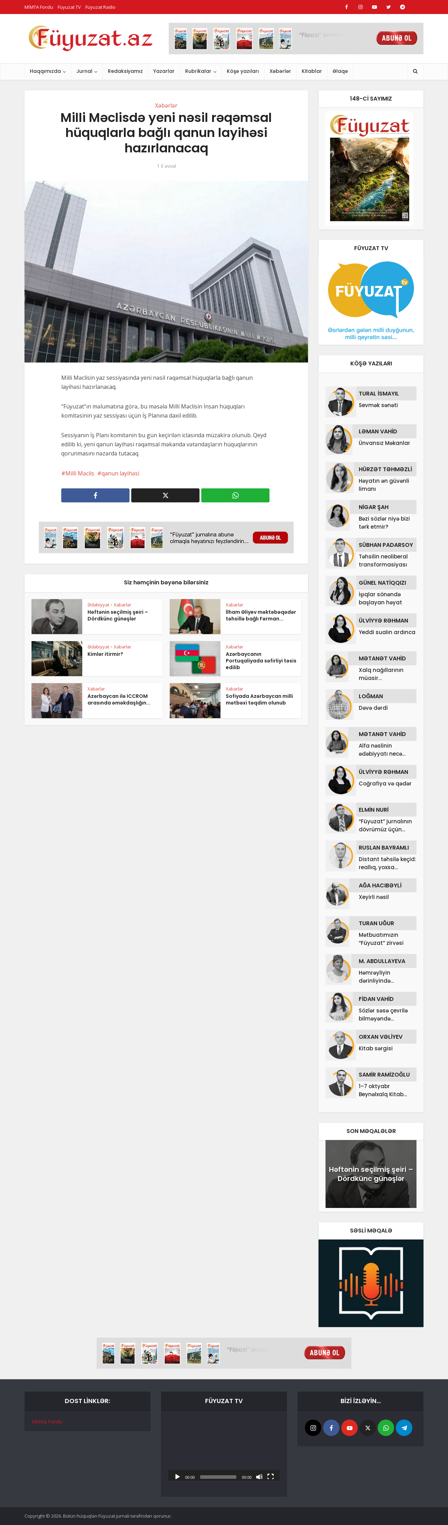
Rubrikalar (198, 71)
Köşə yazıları (243, 71)
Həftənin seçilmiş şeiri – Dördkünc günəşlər (118, 615)
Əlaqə (340, 71)
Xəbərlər (280, 71)
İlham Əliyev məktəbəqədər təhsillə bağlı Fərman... (261, 615)
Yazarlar (164, 71)
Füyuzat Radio (100, 7)
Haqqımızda (45, 71)
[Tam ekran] (270, 1476)
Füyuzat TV (69, 7)
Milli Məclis (79, 473)
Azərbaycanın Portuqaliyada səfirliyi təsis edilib (261, 661)
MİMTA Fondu (38, 7)
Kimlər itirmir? (105, 654)
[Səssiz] (259, 1476)
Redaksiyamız (125, 71)
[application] (224, 1449)
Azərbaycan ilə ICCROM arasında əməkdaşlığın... (119, 699)
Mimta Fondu (47, 1421)
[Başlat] (177, 1476)
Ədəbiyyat (98, 605)
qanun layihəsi (120, 473)
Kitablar (312, 71)
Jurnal (84, 71)
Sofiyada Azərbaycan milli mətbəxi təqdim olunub (259, 699)
